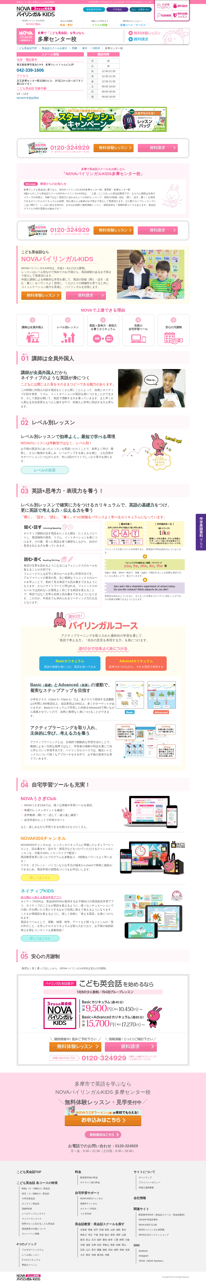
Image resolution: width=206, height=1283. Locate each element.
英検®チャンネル (88, 1203)
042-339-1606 (30, 70)
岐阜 (110, 1239)
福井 (99, 1239)
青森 (90, 1229)
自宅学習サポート (87, 1193)
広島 (82, 1250)
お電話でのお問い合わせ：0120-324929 (103, 1146)
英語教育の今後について (34, 1229)
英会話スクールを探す (54, 48)
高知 (110, 1250)
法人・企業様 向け (141, 9)
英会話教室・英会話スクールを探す (99, 1224)
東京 (84, 48)
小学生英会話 (28, 1198)
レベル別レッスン (30, 1255)
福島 (118, 1229)
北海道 (83, 1229)
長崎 (122, 1250)
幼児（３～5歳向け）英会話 (35, 1193)
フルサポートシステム (33, 1250)
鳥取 (112, 1245)
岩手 (96, 1229)
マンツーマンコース (31, 1219)
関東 (74, 48)
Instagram (143, 1256)
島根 (118, 1245)
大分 (82, 1255)
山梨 (124, 1235)
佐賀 (127, 1250)
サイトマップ (145, 1177)
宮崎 (94, 1255)
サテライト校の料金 (90, 1182)
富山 (88, 1239)
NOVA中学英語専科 (28, 98)
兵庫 (94, 1245)
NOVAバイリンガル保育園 (151, 1229)
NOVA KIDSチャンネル (91, 1198)
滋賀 (88, 1245)
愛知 (105, 1239)
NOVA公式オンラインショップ (154, 1235)
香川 (94, 1250)
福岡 (116, 1250)
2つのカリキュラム (31, 1260)
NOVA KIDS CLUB (148, 1225)
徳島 (105, 1250)
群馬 (112, 1235)
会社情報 (140, 1198)
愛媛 (99, 1250)
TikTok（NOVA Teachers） (152, 1261)
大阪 (127, 1239)
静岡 (122, 1239)
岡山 (124, 1245)
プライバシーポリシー (150, 1182)
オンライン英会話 (30, 1203)
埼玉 (90, 1235)
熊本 (88, 1255)
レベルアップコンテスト (34, 1213)
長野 (118, 1235)
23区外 (96, 48)
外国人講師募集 (146, 1187)
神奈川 (83, 1235)
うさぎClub (85, 1213)
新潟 (82, 1239)
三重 (116, 1239)
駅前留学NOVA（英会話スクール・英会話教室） (162, 1214)
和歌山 (106, 1245)
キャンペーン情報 (30, 1233)
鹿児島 (100, 1255)
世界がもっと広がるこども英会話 (38, 1223)
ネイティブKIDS (88, 1208)
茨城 (101, 1235)
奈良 (99, 1245)
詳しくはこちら (40, 877)
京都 (82, 1245)
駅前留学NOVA (94, 9)
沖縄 (107, 1255)
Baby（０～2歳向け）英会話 (36, 1188)
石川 (94, 1239)
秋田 (107, 1229)
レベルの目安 (45, 470)
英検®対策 (27, 1208)
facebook (143, 1251)
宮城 (101, 1229)
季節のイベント (29, 1265)
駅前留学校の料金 (89, 1177)
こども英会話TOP (27, 48)
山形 (112, 1229)
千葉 (96, 1235)
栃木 (107, 1235)
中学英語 (117, 9)
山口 (88, 1250)
